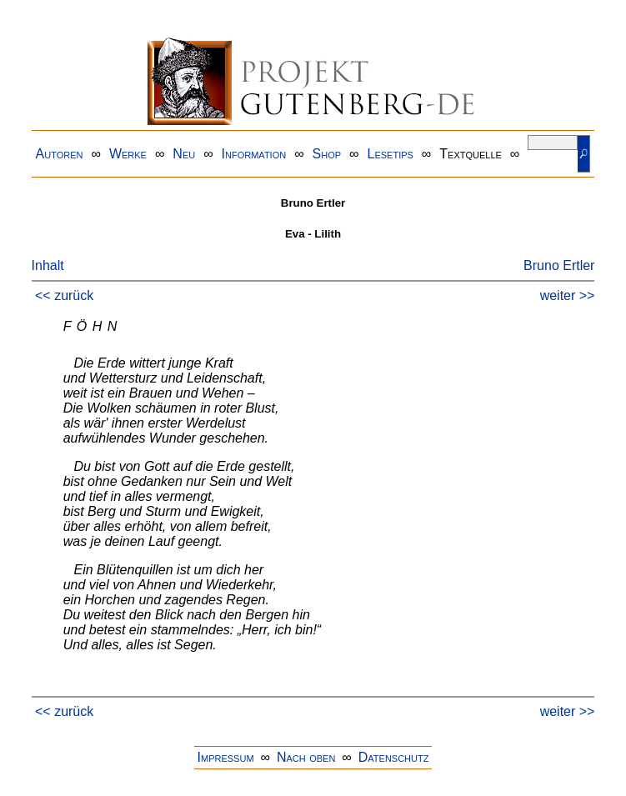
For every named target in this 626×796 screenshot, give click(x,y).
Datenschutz (393, 757)
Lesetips (390, 154)
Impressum (226, 757)
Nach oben (306, 757)
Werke (128, 154)
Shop (327, 154)
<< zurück (64, 295)
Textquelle (470, 154)
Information (254, 154)
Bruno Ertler (558, 265)
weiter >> (567, 295)
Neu (184, 154)
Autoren (59, 154)
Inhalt (48, 265)
